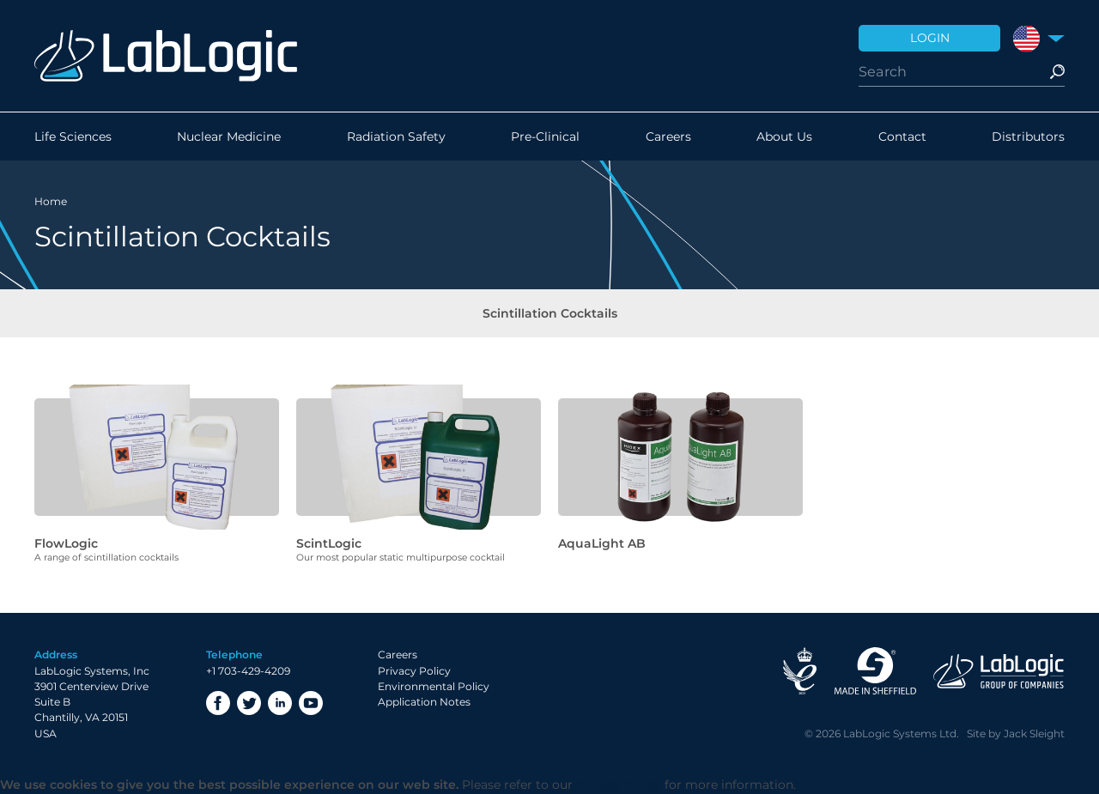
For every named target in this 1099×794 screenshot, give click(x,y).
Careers (668, 136)
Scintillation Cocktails (550, 313)
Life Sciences (73, 136)
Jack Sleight (1034, 733)
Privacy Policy (414, 670)
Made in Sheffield (875, 670)
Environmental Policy (433, 686)
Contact (902, 136)
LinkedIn (280, 703)
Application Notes (424, 701)
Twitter (249, 703)
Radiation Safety (396, 136)
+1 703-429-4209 (248, 670)
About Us (784, 136)
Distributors (1028, 136)
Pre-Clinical (545, 136)
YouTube (311, 703)
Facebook (218, 703)
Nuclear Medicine (229, 136)
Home (50, 201)
